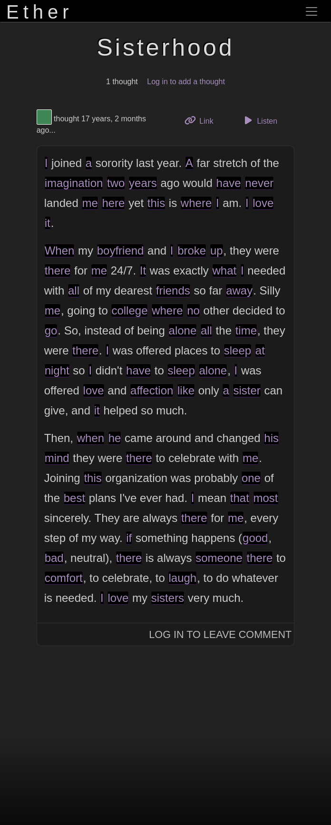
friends (173, 290)
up (216, 250)
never (259, 183)
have (228, 183)
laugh (182, 577)
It (143, 270)
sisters (167, 597)
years (143, 183)
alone (183, 330)
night (57, 370)
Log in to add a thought (186, 82)
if (129, 537)
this (156, 202)
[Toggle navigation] (311, 11)
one (251, 477)
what (225, 270)
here (113, 202)
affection (151, 390)
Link (203, 120)
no (193, 310)
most (265, 497)
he (114, 438)
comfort (64, 577)
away (239, 290)
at (260, 350)
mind (57, 458)
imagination (74, 183)
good (255, 537)
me (89, 202)
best (74, 497)
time (246, 330)
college (129, 310)
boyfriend (120, 250)
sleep (237, 350)
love (263, 202)
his (271, 438)
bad (54, 557)
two (116, 183)
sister (246, 390)
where (196, 202)
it (47, 222)
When (60, 250)
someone (219, 557)
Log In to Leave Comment (220, 634)
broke (191, 250)
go (51, 330)
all (73, 290)
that (239, 497)
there (58, 270)
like (186, 390)
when (90, 438)
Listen (259, 120)
